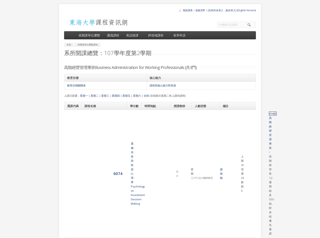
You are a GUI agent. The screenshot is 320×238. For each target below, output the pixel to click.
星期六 (137, 95)
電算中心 (119, 233)
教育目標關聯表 (76, 85)
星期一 (84, 95)
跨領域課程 (157, 35)
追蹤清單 (200, 10)
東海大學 (67, 233)
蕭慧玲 (182, 161)
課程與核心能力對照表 (163, 85)
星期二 (95, 95)
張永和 (178, 141)
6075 (71, 140)
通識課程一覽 (151, 204)
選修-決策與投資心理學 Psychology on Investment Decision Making (100, 120)
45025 (226, 157)
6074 (71, 119)
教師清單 (149, 222)
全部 (146, 95)
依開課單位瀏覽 (89, 35)
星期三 (105, 95)
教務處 (132, 233)
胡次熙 (178, 157)
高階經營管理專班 (241, 113)
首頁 (146, 195)
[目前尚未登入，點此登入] (222, 10)
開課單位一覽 (151, 200)
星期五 (126, 95)
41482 (226, 113)
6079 (71, 159)
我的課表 (188, 10)
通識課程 (113, 35)
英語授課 (133, 35)
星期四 (116, 95)
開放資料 (149, 218)
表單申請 (179, 35)
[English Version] (246, 10)
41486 (226, 134)
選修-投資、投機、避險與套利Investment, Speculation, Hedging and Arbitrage (102, 159)
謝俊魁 (178, 120)
